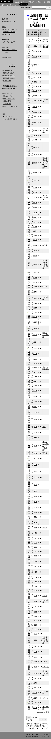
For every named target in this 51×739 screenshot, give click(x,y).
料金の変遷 (7, 101)
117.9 (35, 683)
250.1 (35, 256)
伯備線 (44, 286)
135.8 (35, 376)
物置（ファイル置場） (9, 50)
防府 (29, 625)
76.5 (35, 465)
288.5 (35, 212)
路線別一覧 (41, 2)
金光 (29, 304)
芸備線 (44, 442)
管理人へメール (7, 57)
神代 (29, 551)
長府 (29, 687)
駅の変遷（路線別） (10, 86)
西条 (29, 396)
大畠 (29, 556)
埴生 (29, 678)
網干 (29, 188)
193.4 (35, 328)
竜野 (29, 192)
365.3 (35, 107)
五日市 (29, 471)
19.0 (35, 556)
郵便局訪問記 (7, 34)
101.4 (35, 407)
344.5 (35, 140)
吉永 (29, 218)
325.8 (35, 188)
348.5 (35, 135)
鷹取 (29, 57)
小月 (29, 683)
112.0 (35, 401)
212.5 (35, 308)
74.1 (35, 471)
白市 (29, 385)
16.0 (35, 590)
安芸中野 (29, 419)
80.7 (35, 458)
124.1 (35, 687)
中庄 (29, 282)
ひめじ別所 (29, 147)
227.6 (35, 292)
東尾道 (29, 354)
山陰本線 (45, 698)
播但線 (44, 158)
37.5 (35, 538)
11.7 (35, 566)
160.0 (35, 363)
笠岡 (29, 317)
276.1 (35, 222)
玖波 (29, 512)
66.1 (35, 491)
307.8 (35, 203)
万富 (29, 231)
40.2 (35, 533)
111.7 (35, 679)
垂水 (29, 82)
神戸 (29, 41)
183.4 (35, 342)
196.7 (35, 322)
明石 (29, 95)
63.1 (35, 634)
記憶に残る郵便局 (9, 32)
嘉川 (29, 646)
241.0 (35, 278)
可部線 (44, 453)
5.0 (36, 582)
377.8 (35, 82)
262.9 (35, 235)
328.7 (35, 180)
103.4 (35, 673)
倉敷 (29, 286)
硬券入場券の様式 (9, 99)
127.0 (35, 385)
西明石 (29, 100)
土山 (29, 117)
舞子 (29, 86)
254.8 (35, 245)
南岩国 (29, 533)
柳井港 (29, 561)
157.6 (35, 368)
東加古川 (29, 123)
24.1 (35, 551)
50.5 (35, 625)
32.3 (35, 543)
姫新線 (44, 160)
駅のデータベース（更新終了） (25, 2)
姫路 (29, 163)
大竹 (29, 517)
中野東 (29, 412)
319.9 (35, 192)
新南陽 (29, 606)
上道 (29, 240)
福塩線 (44, 333)
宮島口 (29, 496)
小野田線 (45, 667)
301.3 (35, 207)
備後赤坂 (29, 342)
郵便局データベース (10, 29)
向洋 (29, 432)
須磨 (29, 73)
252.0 (35, 250)
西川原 (29, 256)
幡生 (29, 698)
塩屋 (29, 78)
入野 (29, 381)
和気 (29, 222)
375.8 (35, 86)
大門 (29, 322)
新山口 (29, 640)
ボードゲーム (6, 39)
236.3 (35, 282)
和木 (29, 522)
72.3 (35, 646)
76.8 (35, 652)
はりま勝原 (29, 180)
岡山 (29, 264)
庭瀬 (29, 278)
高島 (29, 250)
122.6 (35, 391)
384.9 (35, 65)
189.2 (35, 335)
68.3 (35, 640)
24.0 (35, 601)
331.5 (35, 172)
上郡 (29, 207)
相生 (29, 197)
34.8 (35, 616)
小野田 (29, 667)
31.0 (35, 612)
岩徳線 (44, 528)
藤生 (29, 538)
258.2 (35, 240)
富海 (29, 620)
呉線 (44, 367)
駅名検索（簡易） (9, 73)
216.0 (35, 303)
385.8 (35, 57)
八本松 (29, 401)
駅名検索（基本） (9, 76)
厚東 (29, 657)
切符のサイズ (7, 96)
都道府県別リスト (9, 21)
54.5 (35, 512)
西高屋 (29, 391)
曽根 (29, 140)
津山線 (44, 260)
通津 (29, 543)
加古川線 (45, 128)
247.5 (35, 264)
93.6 (35, 661)
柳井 (29, 567)
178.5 (35, 348)
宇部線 (44, 639)
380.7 (35, 78)
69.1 (35, 485)
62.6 (35, 502)
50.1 (35, 517)
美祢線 (44, 671)
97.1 (35, 667)
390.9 (35, 40)
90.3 (35, 432)
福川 (29, 612)
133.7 (35, 698)
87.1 (35, 657)
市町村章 (5, 19)
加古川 (29, 130)
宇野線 (44, 264)
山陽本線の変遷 (43, 712)
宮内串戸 (29, 485)
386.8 (35, 51)
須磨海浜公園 (29, 65)
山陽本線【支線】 (45, 46)
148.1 (35, 372)
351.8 (35, 130)
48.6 (35, 522)
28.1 (35, 606)
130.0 (35, 693)
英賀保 (29, 172)
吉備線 (44, 262)
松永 (29, 348)
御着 (29, 154)
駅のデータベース (8, 70)
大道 (29, 629)
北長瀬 (29, 272)
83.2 (35, 453)
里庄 (29, 312)
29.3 (35, 547)
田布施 (29, 572)
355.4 (35, 123)
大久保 (29, 107)
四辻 (29, 634)
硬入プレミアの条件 (10, 106)
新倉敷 (29, 298)
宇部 (29, 661)
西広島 (29, 458)
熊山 (29, 227)
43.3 (35, 621)
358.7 (35, 116)
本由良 (29, 652)
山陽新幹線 (45, 368)
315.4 (35, 197)
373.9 (35, 91)
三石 (29, 212)
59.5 (35, 507)
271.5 (35, 227)
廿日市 (29, 477)
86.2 (35, 446)
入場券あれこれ (7, 93)
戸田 (29, 616)
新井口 (29, 465)
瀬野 (29, 407)
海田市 (29, 427)
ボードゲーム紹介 (9, 42)
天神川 (29, 437)
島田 (29, 582)
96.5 (35, 419)
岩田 (29, 577)
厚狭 (29, 673)
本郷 (29, 372)
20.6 (35, 596)
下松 (29, 590)
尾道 (29, 359)
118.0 (35, 396)
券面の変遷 (7, 104)
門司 (29, 708)
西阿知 (29, 292)
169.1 (35, 359)
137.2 (35, 702)
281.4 (35, 218)
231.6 (35, 286)
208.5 (35, 312)
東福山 (29, 328)
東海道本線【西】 (45, 41)
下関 (29, 702)
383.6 (35, 73)
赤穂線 (44, 195)
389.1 (35, 46)
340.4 (35, 154)
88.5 (35, 437)
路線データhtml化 (9, 88)
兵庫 (29, 46)
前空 (29, 502)
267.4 (35, 231)
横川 (29, 453)
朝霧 (29, 91)
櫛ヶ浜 (29, 596)
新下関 (29, 693)
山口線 (44, 637)
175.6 (35, 354)
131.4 (35, 381)
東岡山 (29, 245)
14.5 (35, 561)
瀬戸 (29, 235)
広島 (29, 446)
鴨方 (29, 308)
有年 (29, 203)
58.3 (35, 629)
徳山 (29, 601)
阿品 (29, 491)
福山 (29, 335)
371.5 (35, 95)
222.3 (35, 298)
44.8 (35, 528)
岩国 (29, 528)
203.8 (35, 317)
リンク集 (5, 52)
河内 (29, 377)
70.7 (35, 477)
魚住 (29, 112)
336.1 (35, 163)
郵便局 (4, 27)
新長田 (29, 51)
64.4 (35, 496)
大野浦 (29, 507)
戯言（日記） (6, 47)
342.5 (35, 147)
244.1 (35, 272)
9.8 (36, 586)
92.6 (35, 427)
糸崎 (29, 363)
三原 (29, 368)
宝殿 (29, 135)
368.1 (35, 100)
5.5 (36, 572)
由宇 (29, 547)
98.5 (35, 412)
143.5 (35, 708)
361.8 (35, 112)
